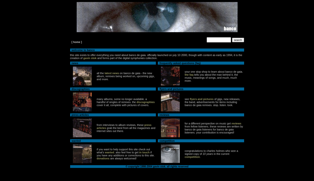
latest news (112, 73)
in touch (144, 152)
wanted (109, 152)
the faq (189, 74)
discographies (146, 102)
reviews (236, 123)
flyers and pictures (202, 99)
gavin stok (90, 58)
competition (192, 156)
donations (103, 158)
